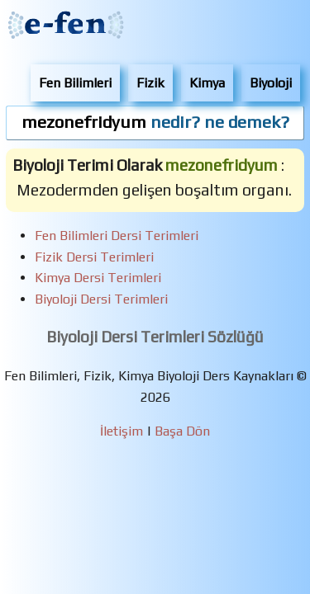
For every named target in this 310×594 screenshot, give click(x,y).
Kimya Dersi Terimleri (98, 277)
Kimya (207, 83)
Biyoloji (271, 83)
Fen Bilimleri (75, 83)
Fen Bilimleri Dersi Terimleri (116, 235)
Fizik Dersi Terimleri (94, 257)
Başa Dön (182, 431)
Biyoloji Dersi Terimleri (101, 299)
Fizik (150, 83)
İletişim (121, 431)
